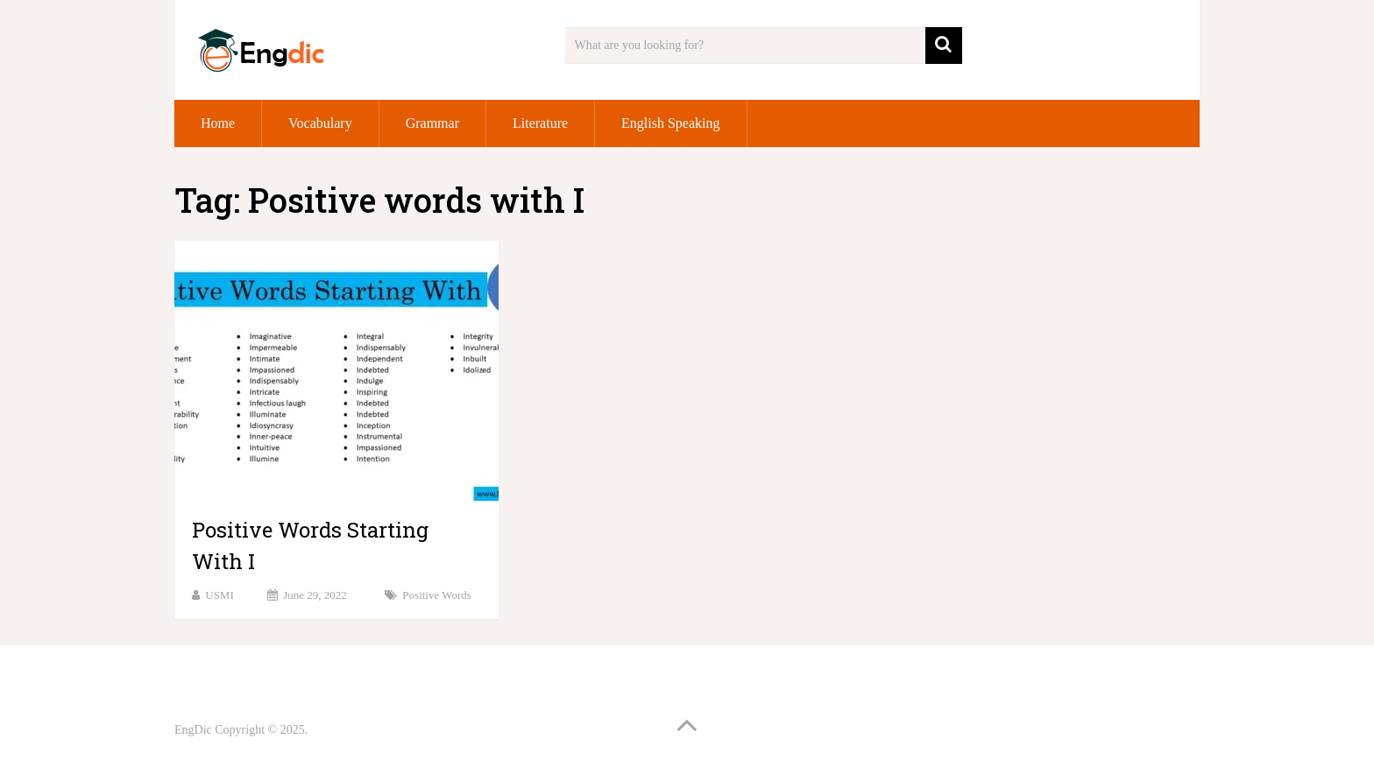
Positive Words (436, 595)
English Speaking (670, 123)
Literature (540, 123)
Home (218, 123)
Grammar (432, 123)
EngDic (193, 729)
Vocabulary (320, 123)
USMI (219, 595)
